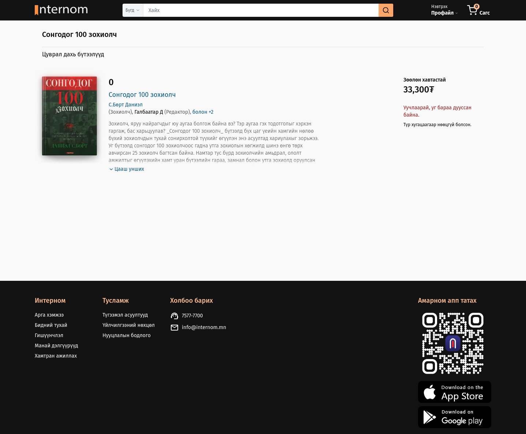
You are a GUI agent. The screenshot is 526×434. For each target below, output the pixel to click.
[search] (386, 10)
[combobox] (268, 10)
